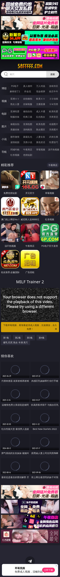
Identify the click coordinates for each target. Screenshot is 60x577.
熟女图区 (40, 129)
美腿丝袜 (14, 129)
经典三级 (27, 116)
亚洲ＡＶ (14, 98)
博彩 (4, 88)
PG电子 (15, 85)
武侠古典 (53, 136)
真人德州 (27, 85)
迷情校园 (14, 142)
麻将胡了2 (15, 91)
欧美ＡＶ (40, 98)
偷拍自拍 (27, 111)
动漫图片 (53, 124)
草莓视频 (40, 149)
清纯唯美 (27, 129)
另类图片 (53, 129)
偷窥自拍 (14, 124)
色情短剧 (27, 154)
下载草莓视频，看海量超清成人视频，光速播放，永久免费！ (30, 327)
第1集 (6, 337)
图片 (4, 126)
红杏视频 (14, 154)
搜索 (52, 74)
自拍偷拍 (27, 98)
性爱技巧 (53, 142)
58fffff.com (30, 66)
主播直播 (40, 104)
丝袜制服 (27, 104)
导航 (4, 152)
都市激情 (14, 136)
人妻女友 (40, 136)
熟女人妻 (14, 104)
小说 (4, 139)
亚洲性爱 (14, 111)
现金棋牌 (40, 91)
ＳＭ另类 (53, 104)
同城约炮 (14, 149)
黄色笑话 (40, 142)
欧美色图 (40, 124)
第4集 (41, 337)
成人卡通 (40, 111)
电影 (4, 113)
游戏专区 (53, 85)
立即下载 (48, 569)
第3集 (30, 337)
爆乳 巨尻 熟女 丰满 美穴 (15, 342)
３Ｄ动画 (53, 98)
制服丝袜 (14, 116)
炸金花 (27, 91)
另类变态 (53, 116)
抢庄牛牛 (53, 91)
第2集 (18, 337)
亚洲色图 (27, 124)
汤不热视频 (53, 149)
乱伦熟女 (40, 116)
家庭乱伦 (27, 136)
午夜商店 (27, 149)
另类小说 (27, 142)
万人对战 (40, 85)
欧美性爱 (53, 111)
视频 (4, 101)
